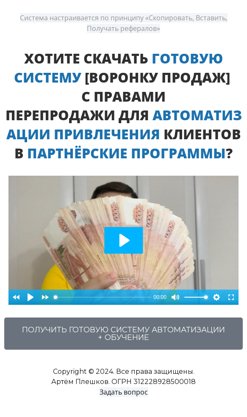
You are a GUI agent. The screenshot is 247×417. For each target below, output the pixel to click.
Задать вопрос (124, 392)
